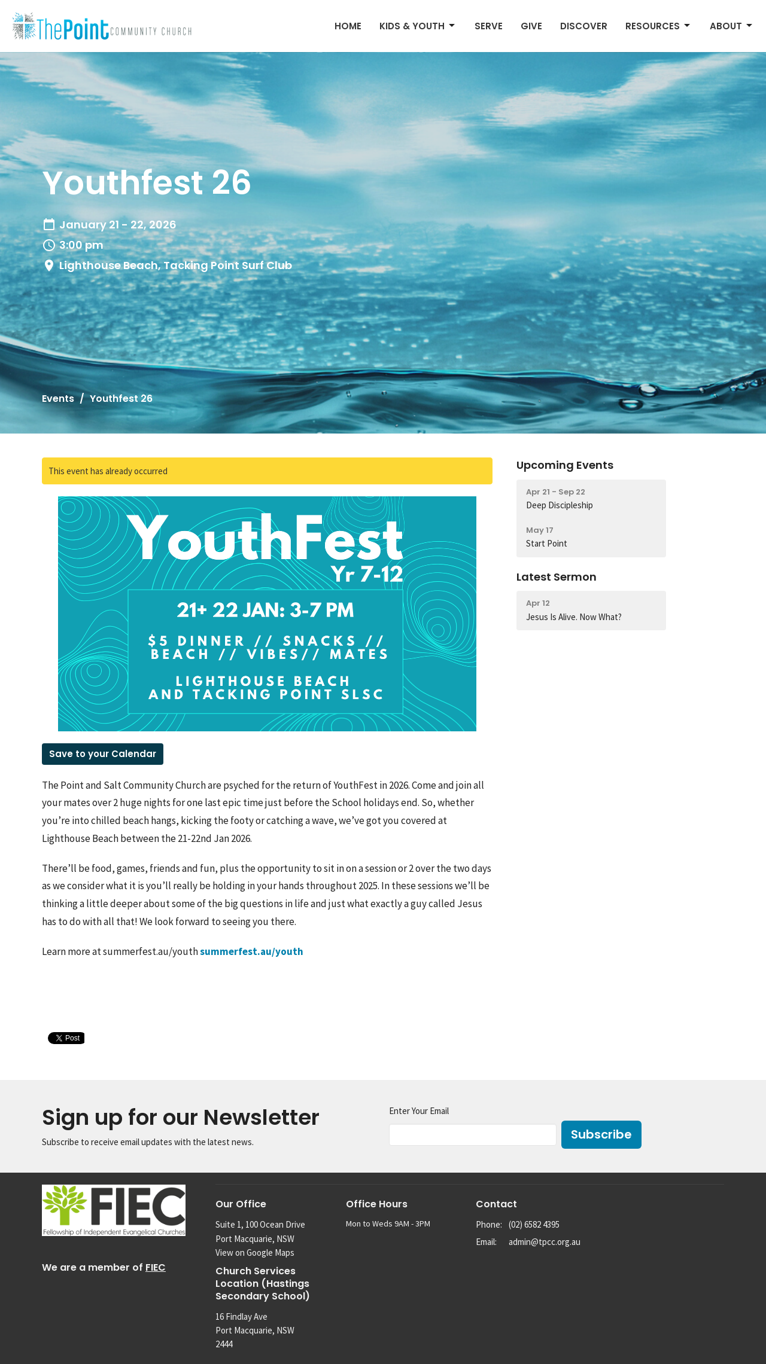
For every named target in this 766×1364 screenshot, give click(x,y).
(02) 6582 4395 (534, 1224)
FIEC (155, 1267)
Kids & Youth (418, 26)
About (732, 26)
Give (531, 26)
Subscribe (601, 1134)
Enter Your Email (419, 1110)
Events (58, 398)
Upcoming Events (564, 464)
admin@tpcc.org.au (544, 1241)
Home (348, 26)
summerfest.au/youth (251, 951)
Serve (489, 26)
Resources (658, 26)
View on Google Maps (254, 1252)
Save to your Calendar (102, 753)
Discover (583, 26)
